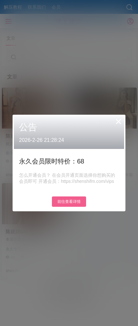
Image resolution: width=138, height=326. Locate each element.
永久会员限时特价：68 (51, 161)
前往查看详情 (69, 201)
